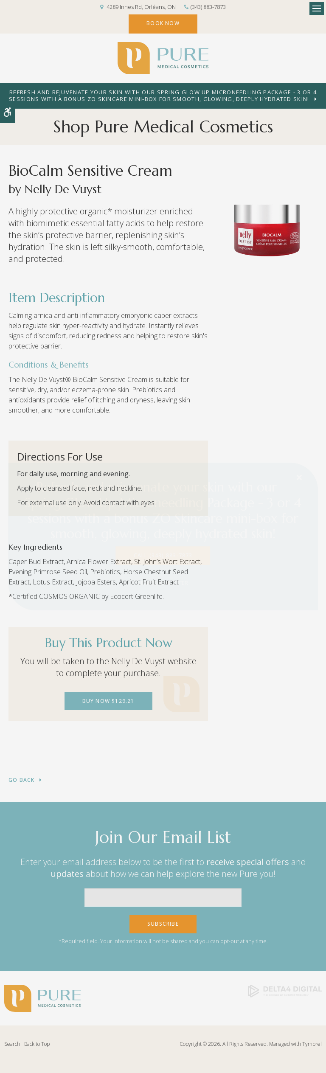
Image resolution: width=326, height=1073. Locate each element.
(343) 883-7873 (208, 7)
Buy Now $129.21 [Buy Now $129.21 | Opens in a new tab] (108, 701)
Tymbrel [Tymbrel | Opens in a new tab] (312, 1044)
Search (12, 1044)
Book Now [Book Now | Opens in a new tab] (163, 23)
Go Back (21, 780)
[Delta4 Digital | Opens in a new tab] (285, 990)
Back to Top (37, 1044)
